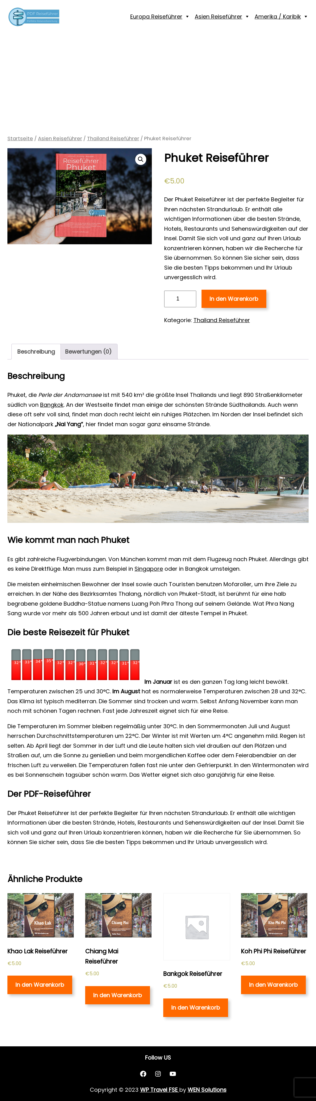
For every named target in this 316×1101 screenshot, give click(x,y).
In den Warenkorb (234, 299)
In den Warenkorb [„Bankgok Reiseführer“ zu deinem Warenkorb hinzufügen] (195, 1007)
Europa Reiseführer (156, 16)
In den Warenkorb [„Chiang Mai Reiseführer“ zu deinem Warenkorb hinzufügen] (117, 995)
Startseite (20, 138)
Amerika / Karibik (278, 16)
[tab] (36, 352)
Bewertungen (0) (88, 351)
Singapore (149, 569)
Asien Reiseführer (218, 16)
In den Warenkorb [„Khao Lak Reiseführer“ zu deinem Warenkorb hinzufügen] (39, 985)
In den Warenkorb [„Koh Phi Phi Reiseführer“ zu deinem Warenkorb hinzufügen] (273, 985)
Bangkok (52, 405)
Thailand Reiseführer (113, 138)
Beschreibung (36, 351)
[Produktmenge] (180, 299)
